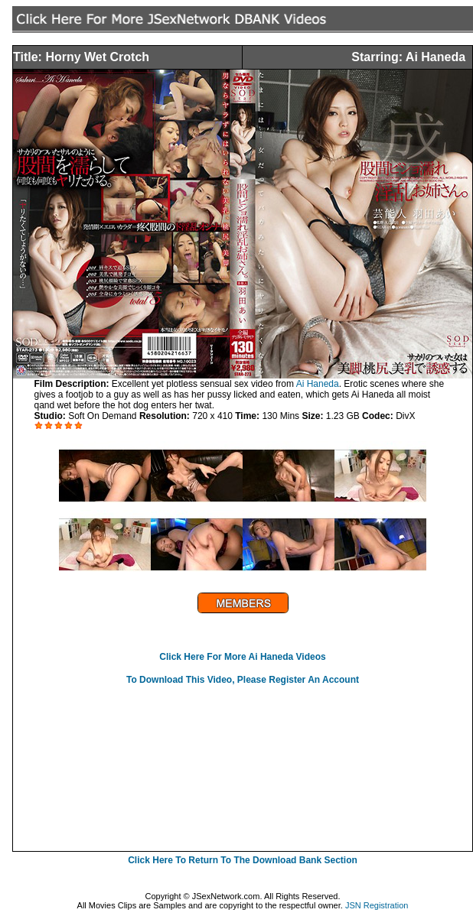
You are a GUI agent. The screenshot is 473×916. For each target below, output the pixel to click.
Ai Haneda (317, 383)
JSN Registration (377, 905)
